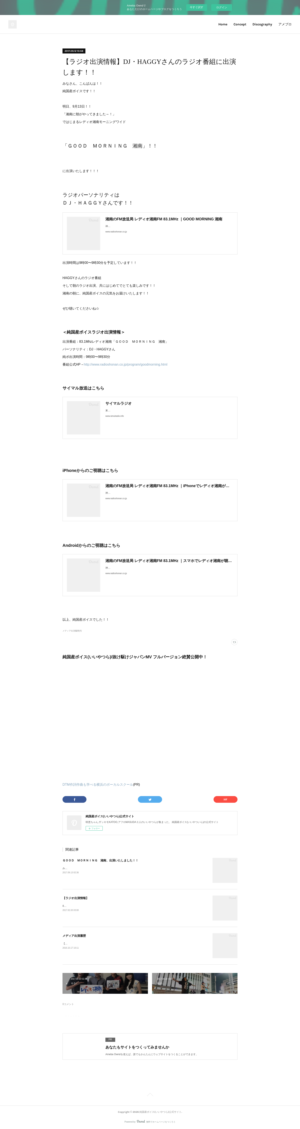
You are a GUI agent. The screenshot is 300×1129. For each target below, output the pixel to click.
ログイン (221, 7)
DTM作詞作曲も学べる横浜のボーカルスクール (97, 784)
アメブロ (285, 24)
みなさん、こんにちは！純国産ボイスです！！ (88, 868)
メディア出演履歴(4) (72, 631)
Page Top (150, 1095)
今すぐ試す (196, 7)
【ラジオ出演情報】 (75, 898)
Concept (240, 24)
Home (222, 24)
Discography (262, 24)
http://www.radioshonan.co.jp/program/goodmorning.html (125, 364)
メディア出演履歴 (74, 935)
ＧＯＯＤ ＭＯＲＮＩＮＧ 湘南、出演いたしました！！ (100, 860)
